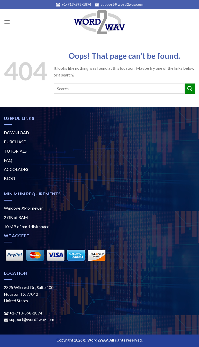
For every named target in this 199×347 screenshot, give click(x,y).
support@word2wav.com (29, 319)
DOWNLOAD (16, 132)
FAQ (8, 160)
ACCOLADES (16, 169)
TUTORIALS (15, 151)
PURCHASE (15, 141)
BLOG (9, 178)
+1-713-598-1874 (23, 312)
